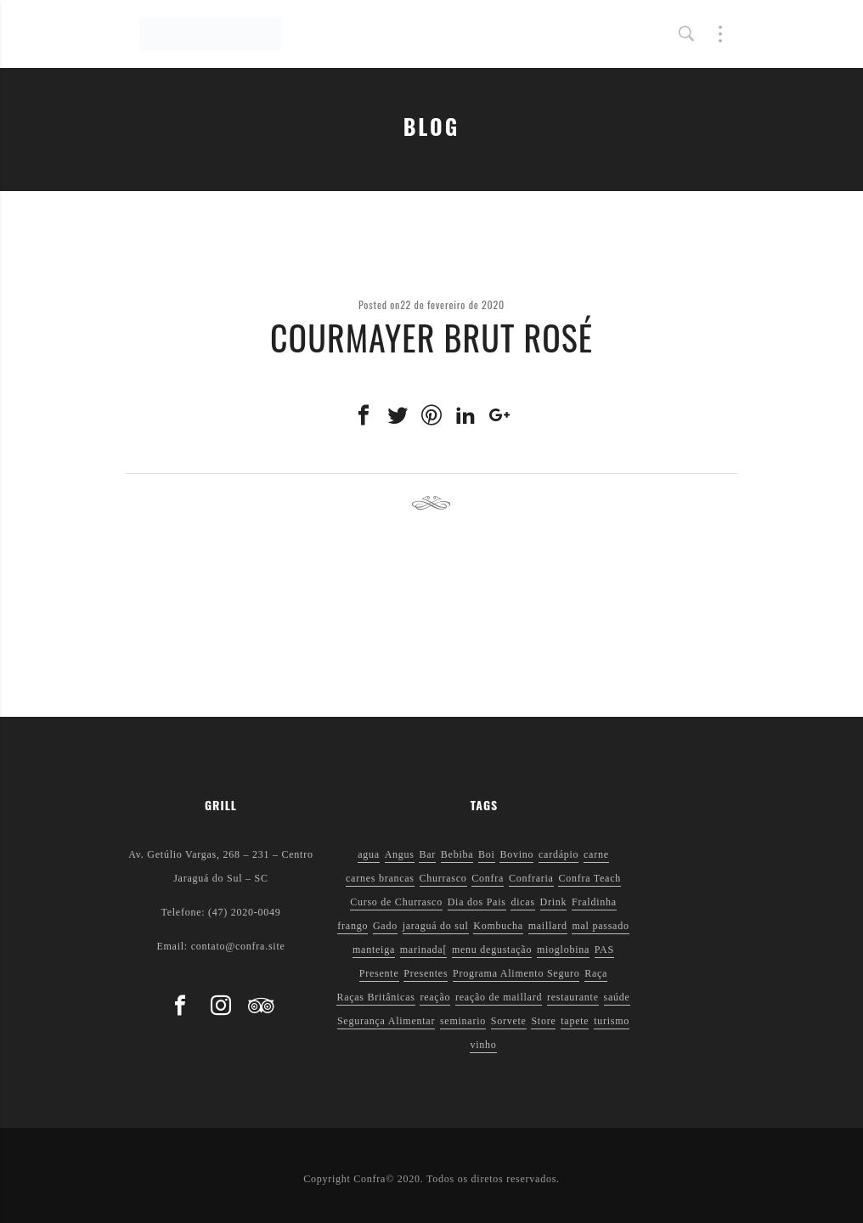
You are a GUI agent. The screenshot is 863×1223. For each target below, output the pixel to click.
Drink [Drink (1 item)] (553, 902)
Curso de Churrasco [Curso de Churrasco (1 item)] (396, 902)
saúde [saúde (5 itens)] (617, 997)
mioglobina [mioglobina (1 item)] (563, 949)
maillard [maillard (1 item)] (547, 926)
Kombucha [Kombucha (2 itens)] (498, 926)
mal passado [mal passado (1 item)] (600, 926)
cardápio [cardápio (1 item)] (558, 854)
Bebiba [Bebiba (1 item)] (457, 854)
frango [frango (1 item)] (352, 926)
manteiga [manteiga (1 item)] (374, 949)
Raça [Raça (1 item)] (595, 973)
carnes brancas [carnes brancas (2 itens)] (380, 878)
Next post (697, 503)
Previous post (177, 503)
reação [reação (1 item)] (435, 997)
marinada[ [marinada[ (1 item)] (423, 949)
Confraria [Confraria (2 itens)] (531, 878)
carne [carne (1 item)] (596, 854)
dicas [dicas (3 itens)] (522, 902)
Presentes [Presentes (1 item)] (425, 973)
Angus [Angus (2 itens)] (400, 854)
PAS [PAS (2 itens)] (604, 949)
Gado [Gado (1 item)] (385, 926)
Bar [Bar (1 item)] (427, 854)
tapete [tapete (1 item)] (575, 1021)
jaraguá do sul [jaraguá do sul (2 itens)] (436, 926)
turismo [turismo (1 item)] (611, 1021)
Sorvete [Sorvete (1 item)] (509, 1021)
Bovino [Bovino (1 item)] (516, 854)
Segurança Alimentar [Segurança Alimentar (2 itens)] (386, 1021)
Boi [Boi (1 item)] (486, 854)
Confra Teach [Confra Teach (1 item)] (589, 878)
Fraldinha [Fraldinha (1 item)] (594, 902)
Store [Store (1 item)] (543, 1021)
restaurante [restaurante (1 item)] (573, 997)
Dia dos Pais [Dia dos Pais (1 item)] (477, 902)
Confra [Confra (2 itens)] (487, 878)
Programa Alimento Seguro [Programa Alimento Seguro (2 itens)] (516, 973)
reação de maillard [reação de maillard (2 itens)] (498, 997)
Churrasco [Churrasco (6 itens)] (443, 878)
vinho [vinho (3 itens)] (483, 1045)
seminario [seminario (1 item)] (463, 1021)
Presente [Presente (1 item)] (379, 973)
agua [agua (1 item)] (369, 854)
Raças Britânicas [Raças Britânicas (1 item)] (375, 997)
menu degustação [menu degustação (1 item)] (492, 949)
